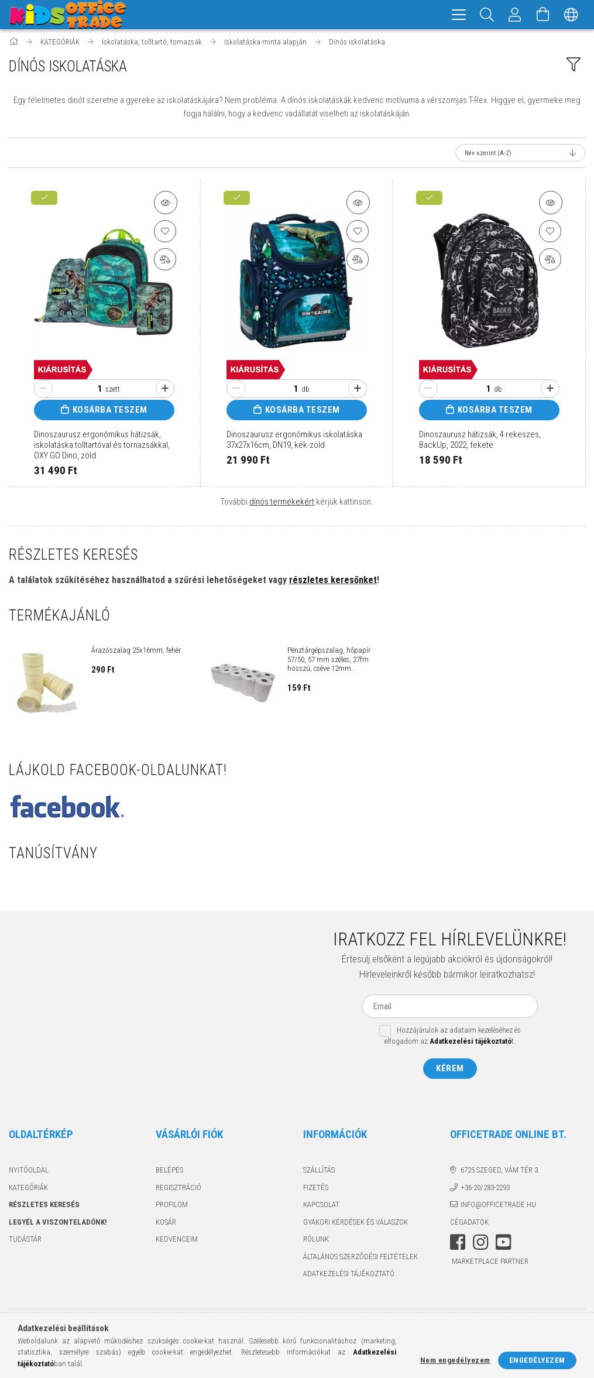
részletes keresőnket (333, 581)
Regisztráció (178, 1189)
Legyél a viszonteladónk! (58, 1223)
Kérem (450, 1070)
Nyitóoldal (29, 1171)
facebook (457, 1244)
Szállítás (319, 1171)
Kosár (166, 1223)
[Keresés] (487, 14)
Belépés (169, 1171)
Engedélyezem (537, 1360)
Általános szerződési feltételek (360, 1258)
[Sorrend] (520, 154)
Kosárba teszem (110, 411)
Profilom (172, 1206)
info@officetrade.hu (498, 1206)
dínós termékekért (281, 503)
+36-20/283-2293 (485, 1189)
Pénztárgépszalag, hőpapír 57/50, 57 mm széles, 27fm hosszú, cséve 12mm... (328, 660)
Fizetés (315, 1189)
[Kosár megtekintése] (543, 14)
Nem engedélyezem (455, 1360)
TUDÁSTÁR (25, 1240)
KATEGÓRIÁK (28, 1189)
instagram (480, 1244)
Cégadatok (469, 1223)
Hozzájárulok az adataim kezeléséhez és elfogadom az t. (452, 1038)
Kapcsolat (321, 1206)
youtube (503, 1244)
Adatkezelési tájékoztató (348, 1275)
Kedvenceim (177, 1240)
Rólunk (316, 1240)
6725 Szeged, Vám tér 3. (500, 1171)
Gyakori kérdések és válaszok (355, 1223)
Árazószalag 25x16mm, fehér (136, 651)
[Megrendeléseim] (515, 14)
